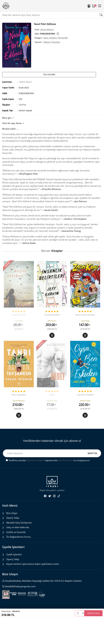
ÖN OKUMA (49, 74)
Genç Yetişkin (50, 37)
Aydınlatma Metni (35, 460)
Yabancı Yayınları (51, 41)
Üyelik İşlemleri (14, 554)
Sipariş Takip (12, 517)
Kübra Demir (25, 81)
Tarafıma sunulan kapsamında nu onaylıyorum (48, 460)
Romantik (63, 37)
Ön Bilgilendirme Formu (18, 536)
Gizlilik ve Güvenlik (16, 532)
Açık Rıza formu (66, 460)
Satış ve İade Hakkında (17, 527)
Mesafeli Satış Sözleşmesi (19, 522)
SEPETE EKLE (93, 613)
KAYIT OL (92, 453)
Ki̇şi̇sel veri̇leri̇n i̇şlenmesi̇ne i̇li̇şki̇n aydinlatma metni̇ (32, 563)
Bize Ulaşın (11, 513)
